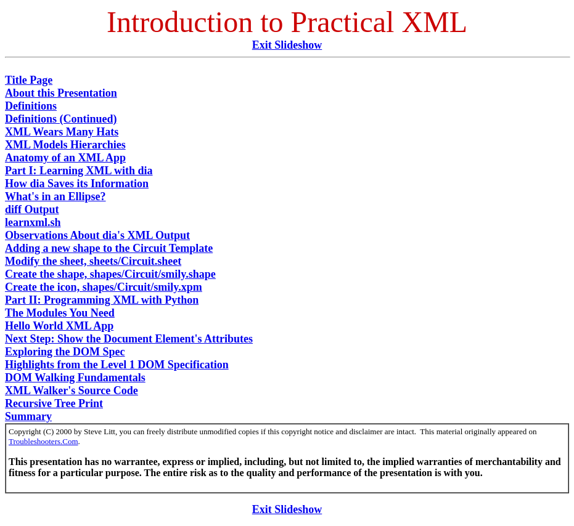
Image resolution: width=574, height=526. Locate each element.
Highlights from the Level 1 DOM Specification (117, 364)
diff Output (32, 209)
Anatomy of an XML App (65, 158)
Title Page (28, 80)
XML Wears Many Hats (61, 132)
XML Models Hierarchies (65, 145)
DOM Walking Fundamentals (75, 377)
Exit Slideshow (287, 45)
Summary (28, 416)
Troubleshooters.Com (43, 441)
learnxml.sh (33, 222)
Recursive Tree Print (54, 403)
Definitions (31, 106)
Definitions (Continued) (61, 119)
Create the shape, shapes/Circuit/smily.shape (110, 274)
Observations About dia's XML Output (97, 235)
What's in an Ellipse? (55, 196)
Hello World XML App (59, 326)
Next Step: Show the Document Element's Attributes (129, 339)
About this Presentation (61, 93)
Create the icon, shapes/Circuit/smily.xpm (103, 287)
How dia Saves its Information (77, 183)
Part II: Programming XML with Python (102, 300)
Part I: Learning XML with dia (79, 170)
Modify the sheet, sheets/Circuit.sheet (93, 261)
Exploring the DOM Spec (65, 352)
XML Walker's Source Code (71, 390)
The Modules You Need (60, 313)
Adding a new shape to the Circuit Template (109, 248)
